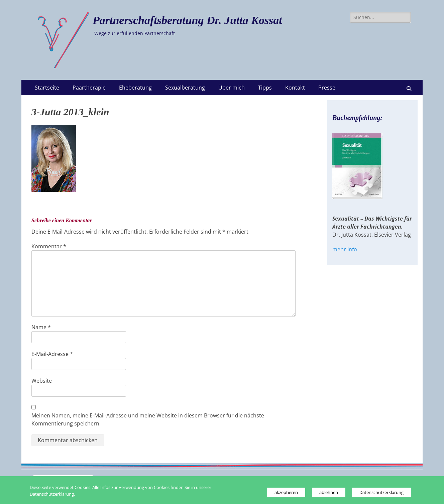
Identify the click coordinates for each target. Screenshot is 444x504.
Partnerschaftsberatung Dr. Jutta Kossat (187, 20)
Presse (326, 87)
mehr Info (344, 249)
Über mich (231, 87)
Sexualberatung (185, 87)
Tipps (265, 87)
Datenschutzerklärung (381, 492)
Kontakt (295, 87)
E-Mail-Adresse (52, 354)
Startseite (47, 87)
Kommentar (48, 246)
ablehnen (328, 492)
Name (41, 327)
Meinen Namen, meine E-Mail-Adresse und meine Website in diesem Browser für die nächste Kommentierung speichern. (147, 419)
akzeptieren (286, 492)
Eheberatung (135, 87)
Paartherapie (89, 87)
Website (41, 380)
